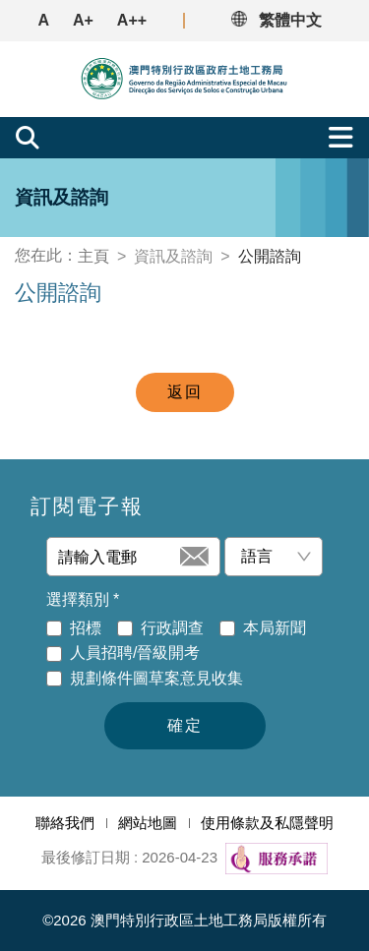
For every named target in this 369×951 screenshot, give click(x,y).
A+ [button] (83, 20)
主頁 (93, 256)
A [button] (43, 20)
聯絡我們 (64, 822)
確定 (185, 725)
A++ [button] (132, 20)
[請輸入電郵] (117, 556)
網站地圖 (147, 822)
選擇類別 (82, 600)
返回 (185, 392)
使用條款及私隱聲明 (267, 822)
